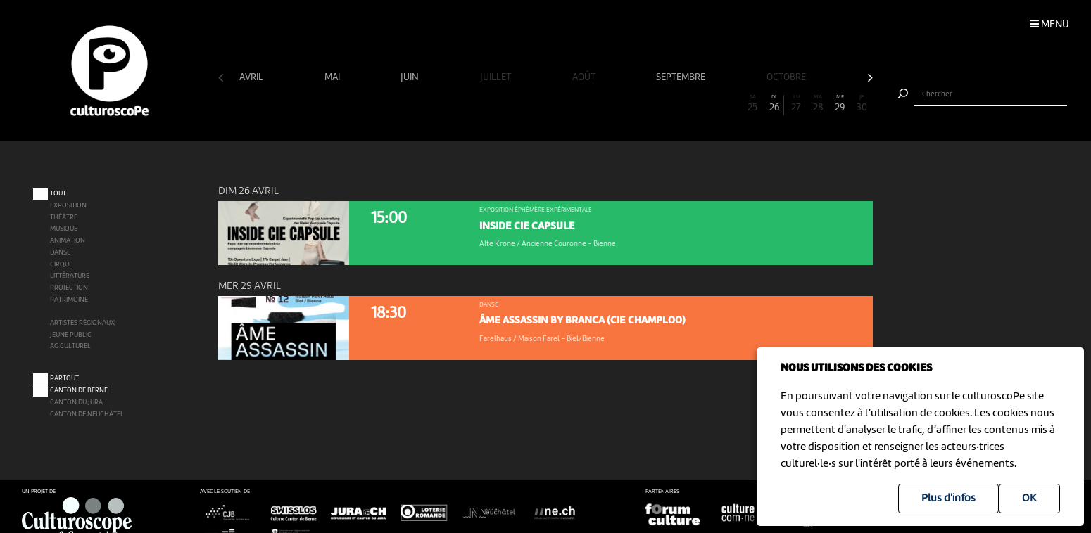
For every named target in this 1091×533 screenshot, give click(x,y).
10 (426, 104)
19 (622, 104)
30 (862, 104)
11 (448, 104)
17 (578, 104)
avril (252, 77)
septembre (681, 77)
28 (818, 104)
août (585, 77)
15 (535, 104)
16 (557, 104)
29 (840, 104)
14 (513, 104)
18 (600, 104)
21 (666, 104)
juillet (496, 77)
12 (469, 104)
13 (491, 104)
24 (731, 104)
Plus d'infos (948, 498)
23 (709, 104)
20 (644, 104)
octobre (787, 77)
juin (411, 77)
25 (753, 104)
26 (774, 104)
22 (688, 104)
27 (797, 104)
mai (333, 77)
